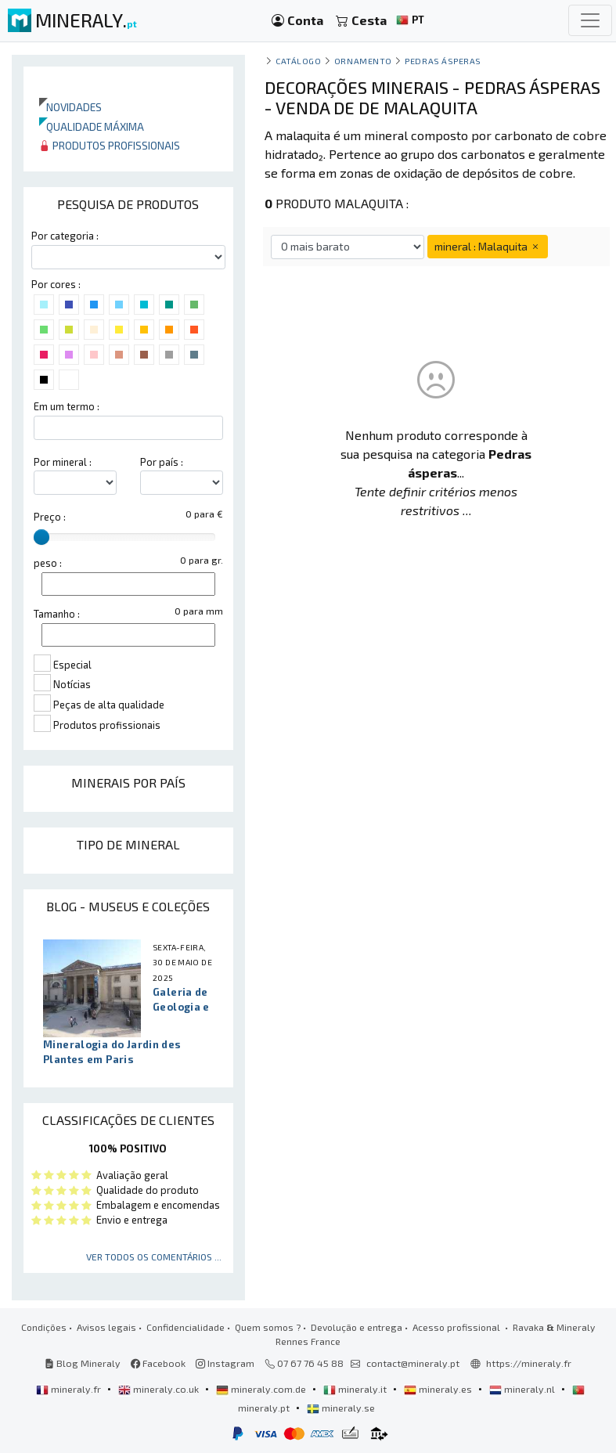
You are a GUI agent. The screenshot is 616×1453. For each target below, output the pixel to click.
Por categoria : (65, 235)
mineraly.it (356, 1388)
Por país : (161, 462)
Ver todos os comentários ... (154, 1256)
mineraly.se (341, 1407)
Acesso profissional (457, 1326)
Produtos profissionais (109, 145)
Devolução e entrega (356, 1326)
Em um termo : (66, 406)
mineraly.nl (523, 1388)
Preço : (50, 516)
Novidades (70, 107)
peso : (48, 563)
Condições (44, 1326)
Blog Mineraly (83, 1362)
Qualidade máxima (91, 126)
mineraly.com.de (262, 1388)
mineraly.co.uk (159, 1388)
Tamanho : (57, 614)
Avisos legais (106, 1326)
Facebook (158, 1362)
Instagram (225, 1362)
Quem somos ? (268, 1326)
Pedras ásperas (443, 61)
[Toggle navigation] (590, 20)
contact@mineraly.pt (412, 1362)
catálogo (298, 61)
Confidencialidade (185, 1326)
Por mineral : (63, 462)
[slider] (41, 537)
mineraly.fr (69, 1388)
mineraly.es (439, 1388)
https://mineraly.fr (528, 1362)
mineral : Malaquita (487, 246)
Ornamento (363, 61)
